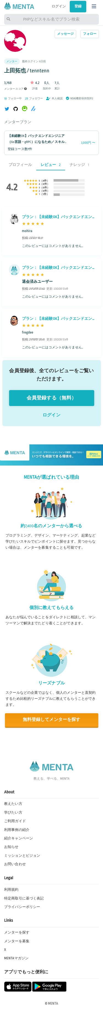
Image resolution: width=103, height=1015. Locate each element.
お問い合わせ (15, 864)
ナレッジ (79, 165)
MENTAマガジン (16, 958)
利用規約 (11, 890)
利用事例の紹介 (16, 830)
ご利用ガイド (15, 821)
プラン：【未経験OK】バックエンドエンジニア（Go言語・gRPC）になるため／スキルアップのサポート (57, 217)
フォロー (89, 34)
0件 (45, 184)
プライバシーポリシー (22, 907)
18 (5, 98)
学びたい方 (13, 812)
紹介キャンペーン (18, 838)
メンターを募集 (16, 941)
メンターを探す (16, 932)
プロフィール (20, 165)
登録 (78, 6)
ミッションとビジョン (22, 856)
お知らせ (11, 847)
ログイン (59, 6)
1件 (44, 194)
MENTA (53, 1003)
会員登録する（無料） (51, 398)
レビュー (51, 165)
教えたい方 (13, 804)
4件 (45, 180)
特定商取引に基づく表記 (24, 898)
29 (26, 98)
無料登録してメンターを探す (51, 719)
